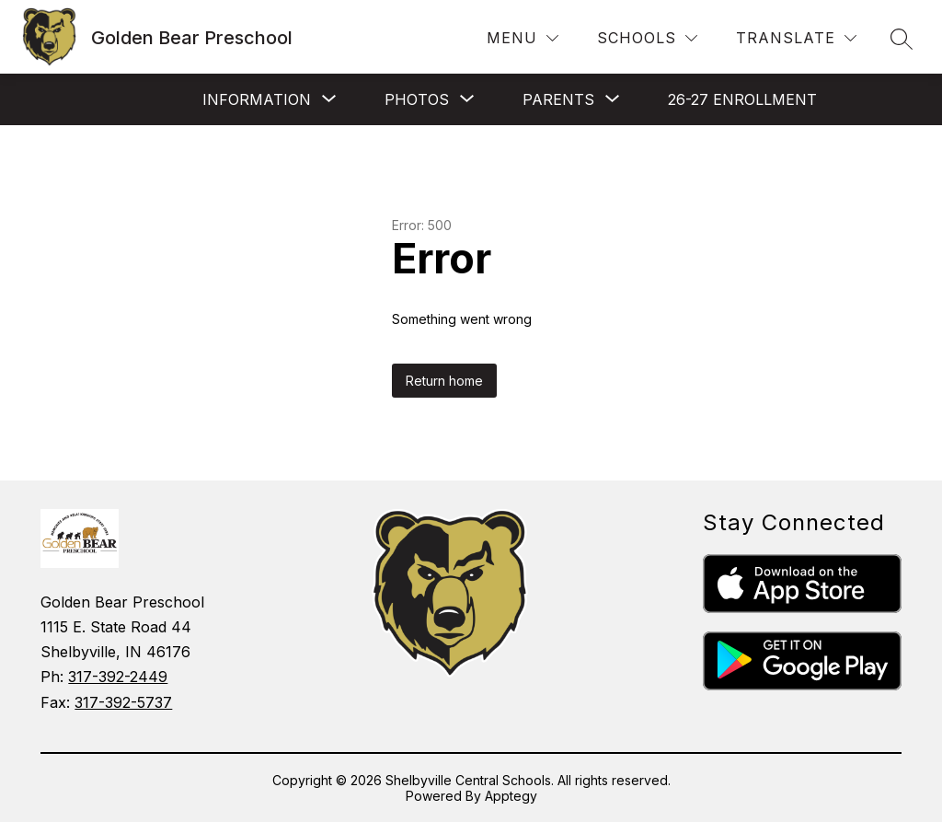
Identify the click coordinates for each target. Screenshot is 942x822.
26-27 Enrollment (742, 99)
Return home (444, 380)
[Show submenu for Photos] (417, 99)
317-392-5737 (123, 702)
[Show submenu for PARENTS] (558, 99)
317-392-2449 (117, 676)
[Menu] (522, 38)
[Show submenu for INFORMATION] (256, 99)
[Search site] (901, 39)
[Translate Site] (796, 38)
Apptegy (511, 796)
